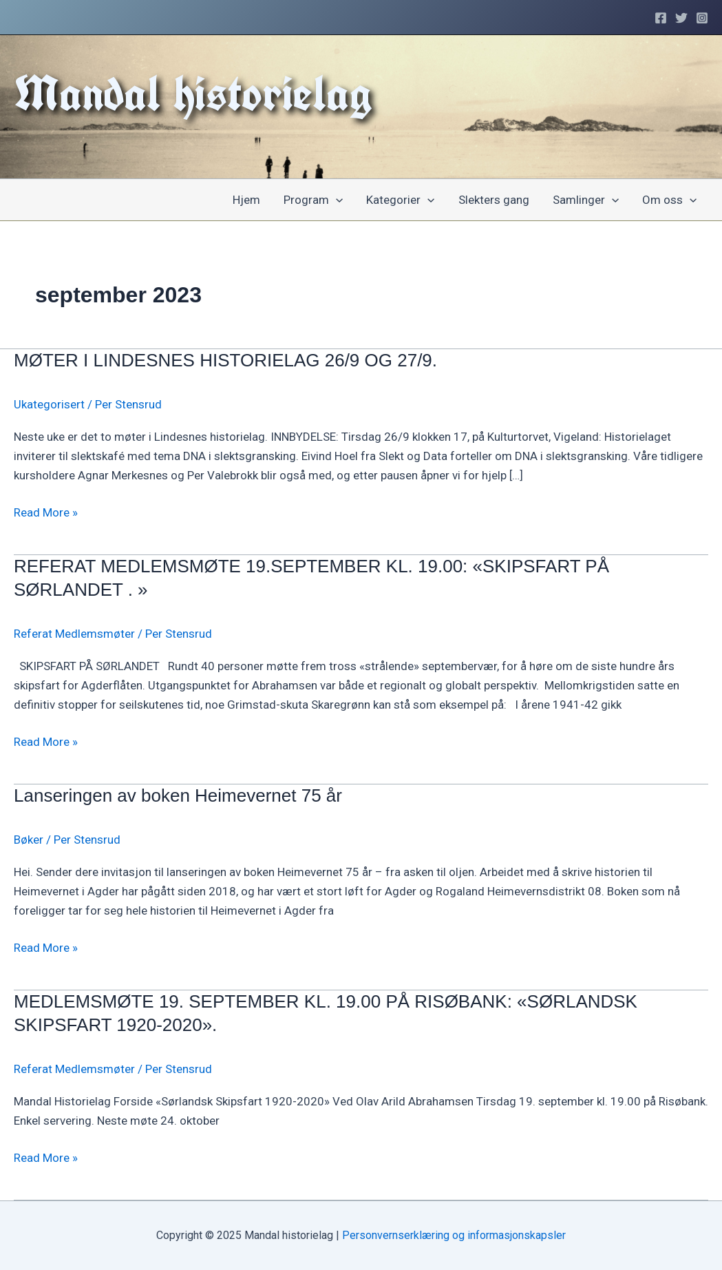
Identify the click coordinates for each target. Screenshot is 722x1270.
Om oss (669, 199)
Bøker (28, 839)
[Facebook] (661, 18)
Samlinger (586, 199)
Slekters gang (493, 200)
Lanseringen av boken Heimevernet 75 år (178, 795)
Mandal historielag (193, 93)
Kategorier (400, 199)
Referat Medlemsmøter (74, 634)
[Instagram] (702, 18)
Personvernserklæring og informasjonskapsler (454, 1235)
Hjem (246, 200)
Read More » (46, 512)
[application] (336, 199)
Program (313, 199)
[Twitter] (681, 18)
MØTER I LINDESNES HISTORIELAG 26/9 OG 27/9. (225, 360)
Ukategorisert (49, 404)
